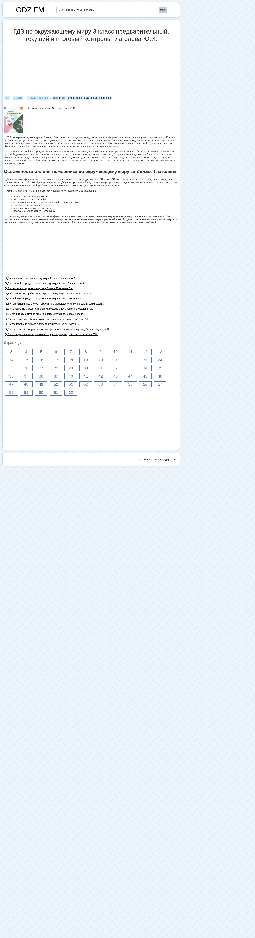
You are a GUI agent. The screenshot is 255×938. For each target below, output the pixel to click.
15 (26, 360)
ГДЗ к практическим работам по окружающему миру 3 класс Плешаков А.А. (48, 293)
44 (130, 376)
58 (11, 392)
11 (130, 352)
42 (100, 376)
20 (100, 360)
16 (41, 360)
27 (41, 368)
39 (56, 376)
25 (11, 368)
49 (41, 384)
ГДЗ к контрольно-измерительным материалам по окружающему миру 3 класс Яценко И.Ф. (57, 329)
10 (115, 352)
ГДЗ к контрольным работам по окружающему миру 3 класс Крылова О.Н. (47, 319)
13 (160, 352)
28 (56, 368)
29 (71, 368)
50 (56, 384)
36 (11, 376)
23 (145, 360)
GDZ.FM (30, 10)
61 (56, 392)
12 (145, 352)
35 (160, 368)
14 (11, 360)
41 (86, 376)
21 (115, 360)
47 (11, 384)
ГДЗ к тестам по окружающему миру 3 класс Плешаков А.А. (39, 288)
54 (115, 384)
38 (41, 376)
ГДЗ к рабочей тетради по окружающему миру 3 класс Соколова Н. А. (45, 298)
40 (71, 376)
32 (115, 368)
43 (115, 376)
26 (26, 368)
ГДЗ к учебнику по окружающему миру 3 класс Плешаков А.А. (40, 278)
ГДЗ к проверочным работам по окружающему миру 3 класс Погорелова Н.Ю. (49, 308)
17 (56, 360)
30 (86, 368)
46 (160, 376)
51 (71, 384)
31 (100, 368)
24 (160, 360)
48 (26, 384)
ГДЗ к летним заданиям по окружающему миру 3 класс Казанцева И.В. (45, 313)
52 (86, 384)
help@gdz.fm (167, 459)
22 (130, 360)
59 (26, 392)
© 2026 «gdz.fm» (150, 459)
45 (145, 376)
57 (160, 384)
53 (100, 384)
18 (71, 360)
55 (130, 384)
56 (145, 384)
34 (145, 368)
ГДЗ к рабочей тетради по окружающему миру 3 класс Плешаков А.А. (45, 283)
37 (26, 376)
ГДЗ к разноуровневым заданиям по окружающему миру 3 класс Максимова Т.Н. (51, 334)
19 (86, 360)
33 (130, 368)
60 (41, 392)
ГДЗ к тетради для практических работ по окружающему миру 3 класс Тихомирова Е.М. (55, 303)
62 (71, 392)
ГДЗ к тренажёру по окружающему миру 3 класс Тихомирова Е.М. (42, 324)
